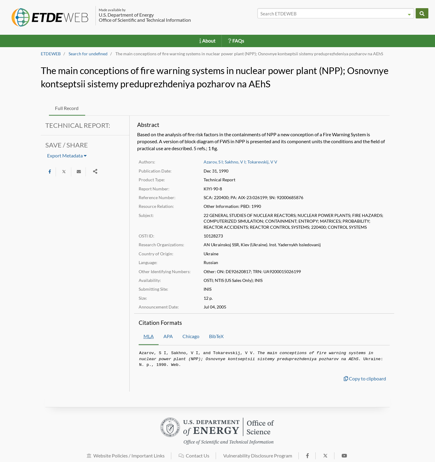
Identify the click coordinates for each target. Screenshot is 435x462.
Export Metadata (67, 155)
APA (168, 336)
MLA (148, 336)
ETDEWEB (51, 53)
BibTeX (216, 336)
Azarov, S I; (214, 162)
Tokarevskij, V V (262, 162)
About (207, 41)
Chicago (190, 336)
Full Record (67, 108)
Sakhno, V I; (235, 162)
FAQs (236, 41)
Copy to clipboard (365, 378)
